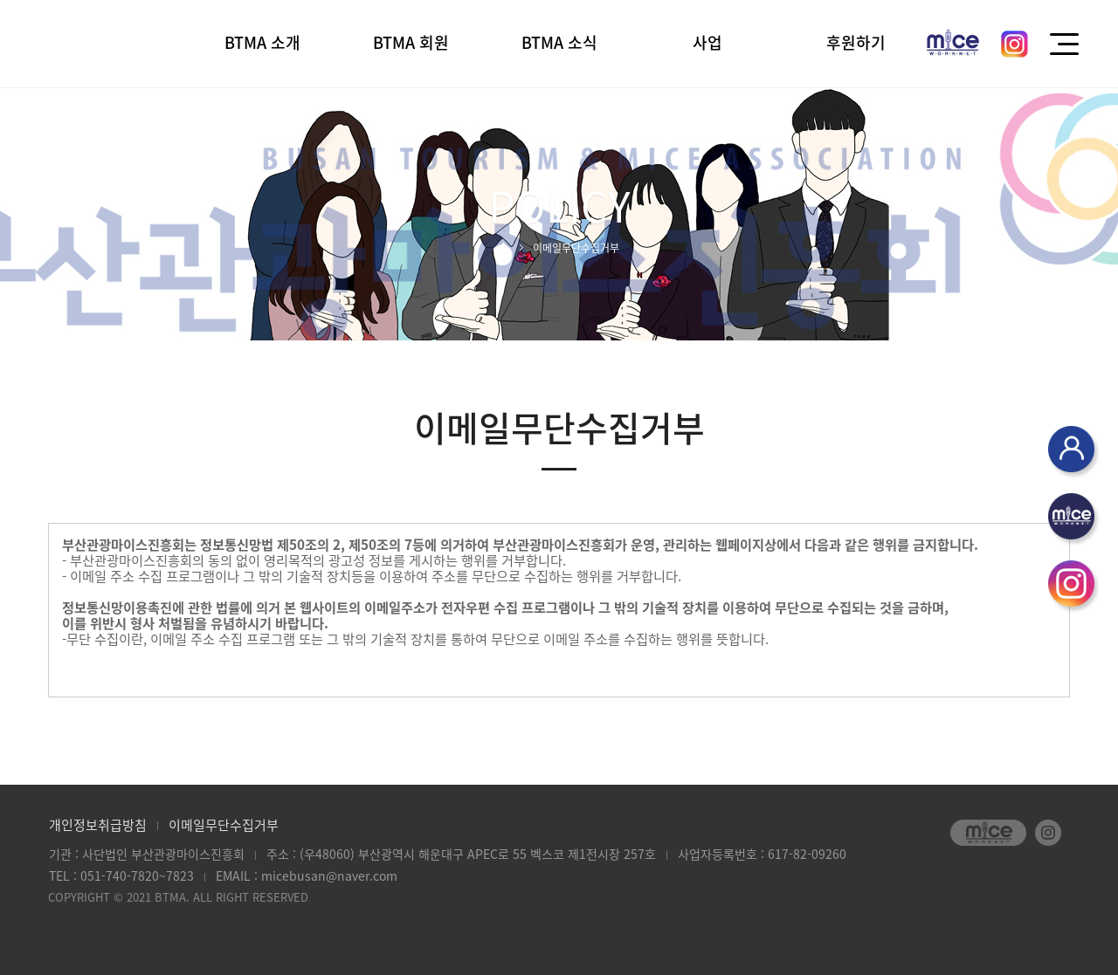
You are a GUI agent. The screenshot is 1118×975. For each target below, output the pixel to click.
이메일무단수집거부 (224, 824)
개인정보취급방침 (98, 824)
